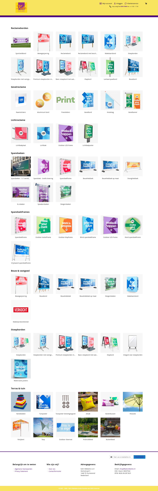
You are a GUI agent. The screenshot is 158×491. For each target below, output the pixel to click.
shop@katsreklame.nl (127, 469)
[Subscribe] (139, 457)
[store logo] (21, 7)
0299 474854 (123, 6)
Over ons (52, 469)
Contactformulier (55, 471)
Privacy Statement (21, 471)
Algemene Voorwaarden (23, 469)
